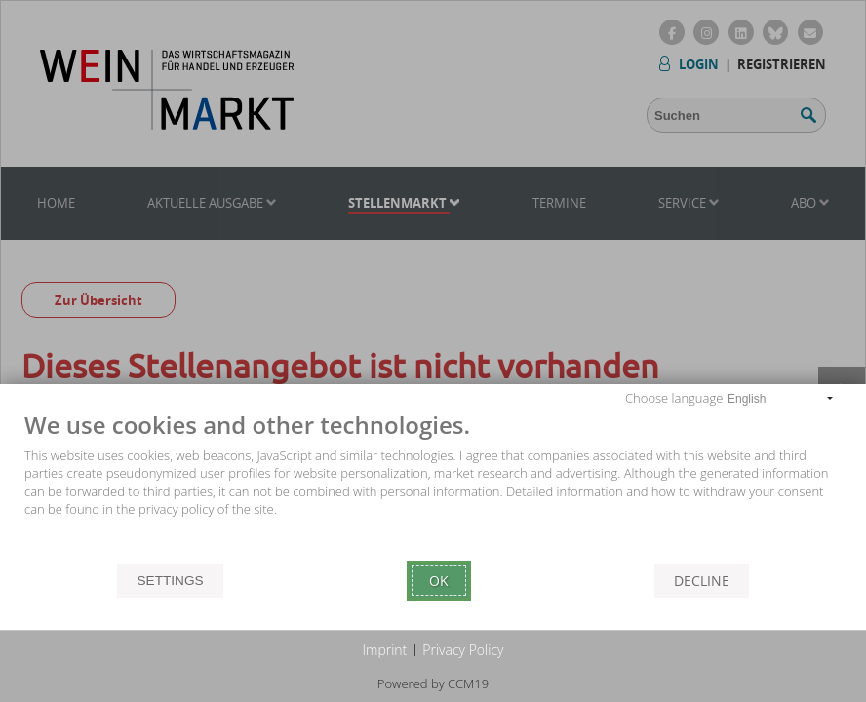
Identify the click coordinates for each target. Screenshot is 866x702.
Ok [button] (439, 580)
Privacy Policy (462, 650)
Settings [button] (170, 580)
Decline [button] (701, 580)
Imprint (385, 650)
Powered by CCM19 (433, 683)
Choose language (674, 398)
